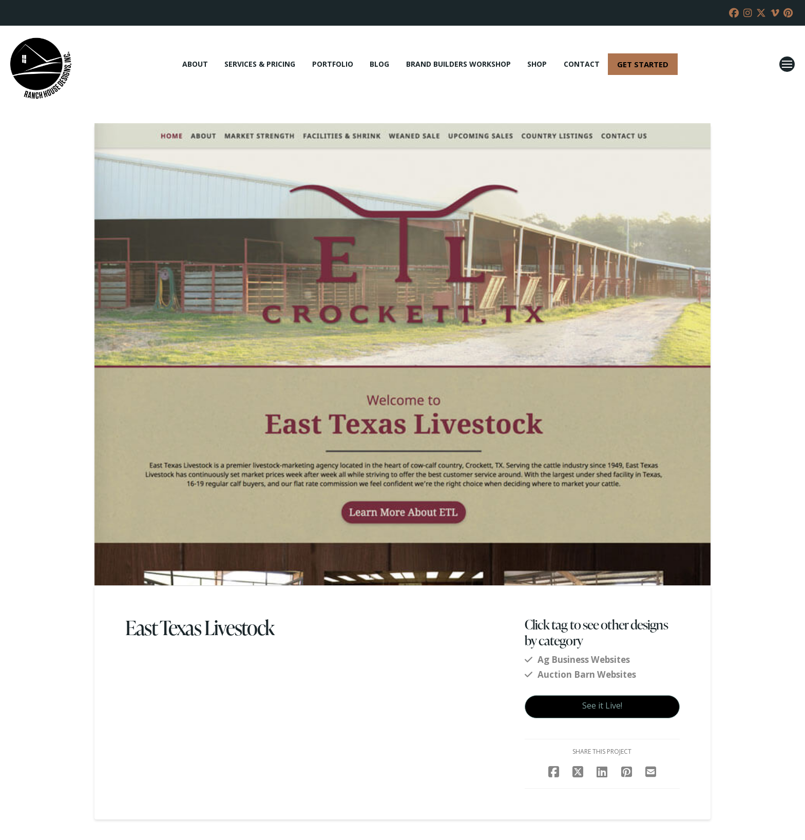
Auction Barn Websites (587, 674)
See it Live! (602, 705)
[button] (787, 64)
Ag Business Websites (584, 659)
